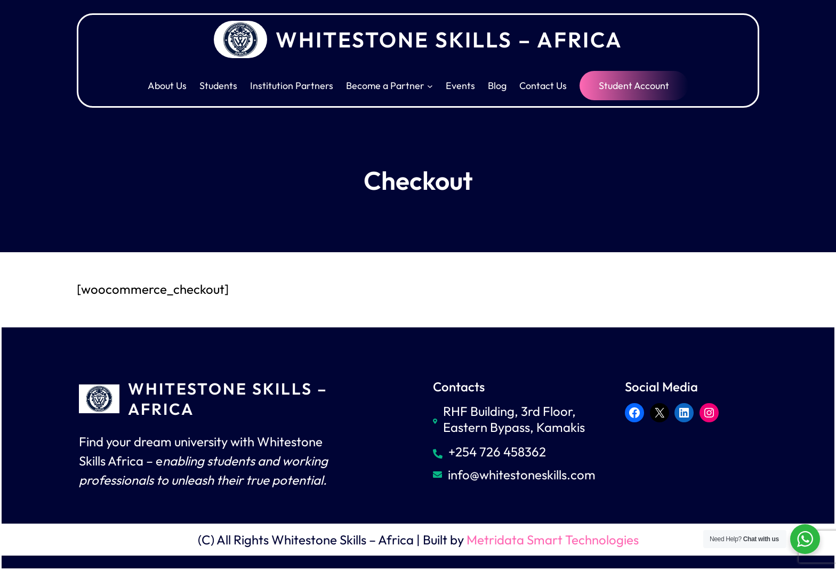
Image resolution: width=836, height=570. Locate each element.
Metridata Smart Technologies (553, 540)
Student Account (634, 85)
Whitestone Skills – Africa (449, 39)
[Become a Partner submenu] (430, 86)
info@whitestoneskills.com (522, 475)
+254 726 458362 (497, 452)
